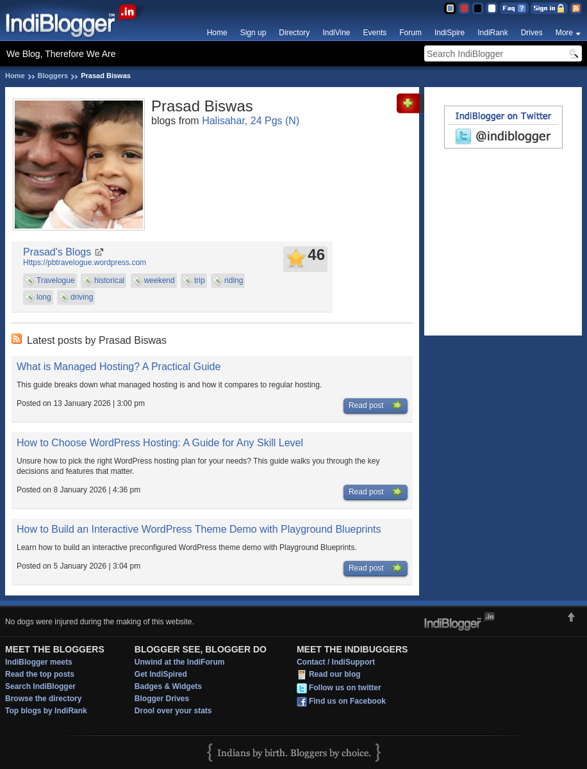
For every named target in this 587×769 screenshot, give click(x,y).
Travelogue (56, 280)
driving (81, 297)
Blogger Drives (162, 698)
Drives (532, 32)
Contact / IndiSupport (336, 662)
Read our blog (335, 674)
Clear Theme (492, 8)
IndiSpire (449, 32)
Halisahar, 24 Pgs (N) (250, 120)
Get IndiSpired (161, 674)
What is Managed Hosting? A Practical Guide (118, 366)
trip (199, 280)
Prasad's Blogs (57, 252)
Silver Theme (478, 8)
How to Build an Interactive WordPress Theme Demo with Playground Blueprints (199, 529)
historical (109, 280)
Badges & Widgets (168, 686)
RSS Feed (576, 8)
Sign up (253, 32)
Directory (294, 32)
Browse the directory (43, 698)
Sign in (549, 8)
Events (375, 32)
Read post (375, 406)
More (564, 32)
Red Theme (464, 8)
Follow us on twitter (345, 688)
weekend (159, 280)
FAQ (514, 8)
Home (217, 32)
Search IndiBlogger (40, 686)
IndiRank (492, 32)
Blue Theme (449, 8)
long (44, 297)
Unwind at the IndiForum (180, 662)
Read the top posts (39, 674)
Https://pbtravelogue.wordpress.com (84, 262)
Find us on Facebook (347, 701)
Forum (410, 32)
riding (233, 280)
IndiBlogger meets (38, 662)
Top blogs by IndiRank (46, 710)
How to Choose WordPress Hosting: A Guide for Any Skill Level (160, 442)
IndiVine (336, 32)
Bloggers (53, 75)
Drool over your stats (173, 710)
